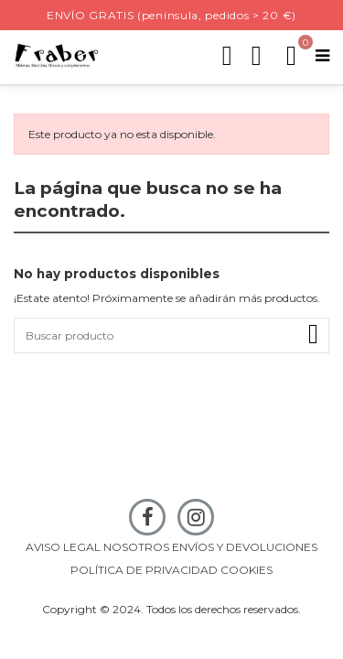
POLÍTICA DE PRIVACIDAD (144, 570)
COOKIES (246, 570)
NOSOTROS (136, 547)
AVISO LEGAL (63, 547)
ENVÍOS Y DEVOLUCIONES (244, 547)
